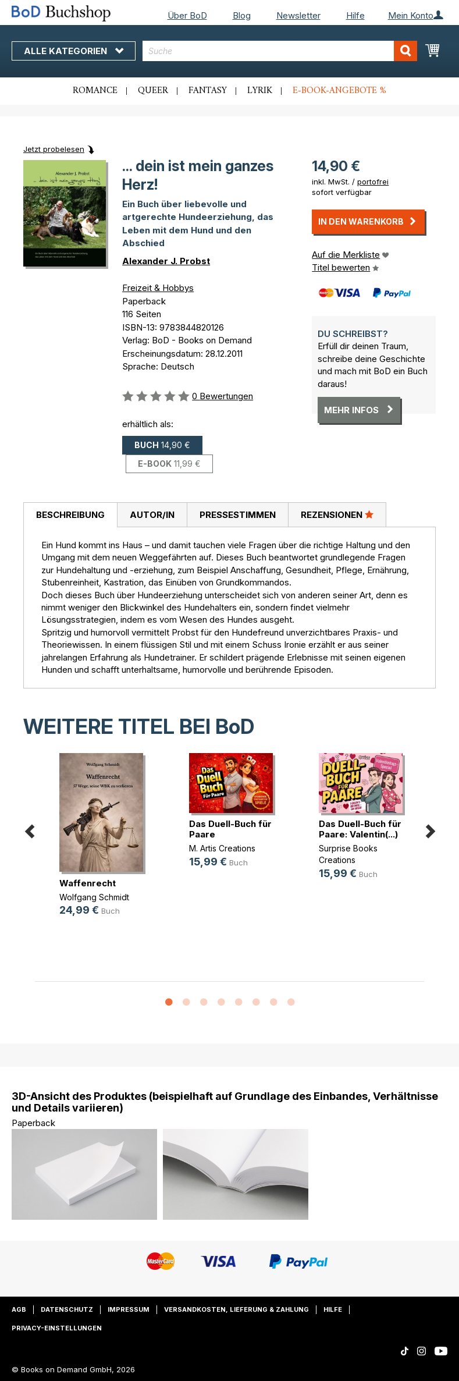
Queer (153, 91)
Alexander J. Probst (166, 261)
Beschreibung (70, 514)
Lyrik (259, 91)
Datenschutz (67, 1309)
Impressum (129, 1309)
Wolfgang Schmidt (94, 897)
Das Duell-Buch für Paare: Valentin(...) (360, 829)
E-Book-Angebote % (339, 91)
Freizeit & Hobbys (158, 287)
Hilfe (355, 15)
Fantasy (207, 91)
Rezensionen (337, 514)
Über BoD (187, 15)
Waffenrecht (87, 883)
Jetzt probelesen (53, 149)
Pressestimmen (238, 514)
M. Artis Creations (222, 848)
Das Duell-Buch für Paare (230, 829)
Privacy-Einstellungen (57, 1328)
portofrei (373, 181)
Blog (242, 15)
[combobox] (280, 51)
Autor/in (152, 514)
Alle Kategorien (73, 50)
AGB (19, 1309)
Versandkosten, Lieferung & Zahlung (236, 1309)
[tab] (70, 515)
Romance (95, 91)
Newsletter (298, 15)
